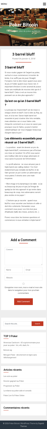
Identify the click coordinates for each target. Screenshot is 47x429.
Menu (4, 4)
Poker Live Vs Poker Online (14, 395)
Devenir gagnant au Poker (14, 381)
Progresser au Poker (12, 386)
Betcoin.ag (8, 350)
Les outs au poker (10, 376)
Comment (23, 256)
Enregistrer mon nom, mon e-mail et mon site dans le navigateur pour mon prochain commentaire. (23, 290)
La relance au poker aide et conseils (17, 391)
